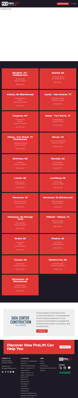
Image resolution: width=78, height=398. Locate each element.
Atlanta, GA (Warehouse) (28, 365)
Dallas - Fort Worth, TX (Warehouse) (27, 376)
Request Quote (63, 3)
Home (42, 361)
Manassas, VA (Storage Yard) (29, 395)
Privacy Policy (44, 365)
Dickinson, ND (25, 381)
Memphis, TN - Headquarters (29, 361)
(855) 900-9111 (6, 366)
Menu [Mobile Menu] (73, 3)
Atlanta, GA (24, 363)
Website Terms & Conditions (48, 368)
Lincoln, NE (24, 386)
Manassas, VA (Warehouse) (28, 393)
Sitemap (42, 370)
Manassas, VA (25, 391)
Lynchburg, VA (25, 388)
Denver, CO (24, 379)
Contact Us (65, 347)
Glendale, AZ (24, 384)
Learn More (42, 331)
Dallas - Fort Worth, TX (27, 372)
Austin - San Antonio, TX (27, 368)
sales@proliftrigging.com (9, 368)
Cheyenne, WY (25, 370)
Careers (42, 363)
